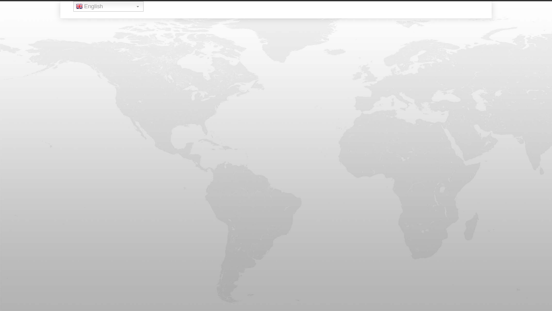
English (89, 7)
